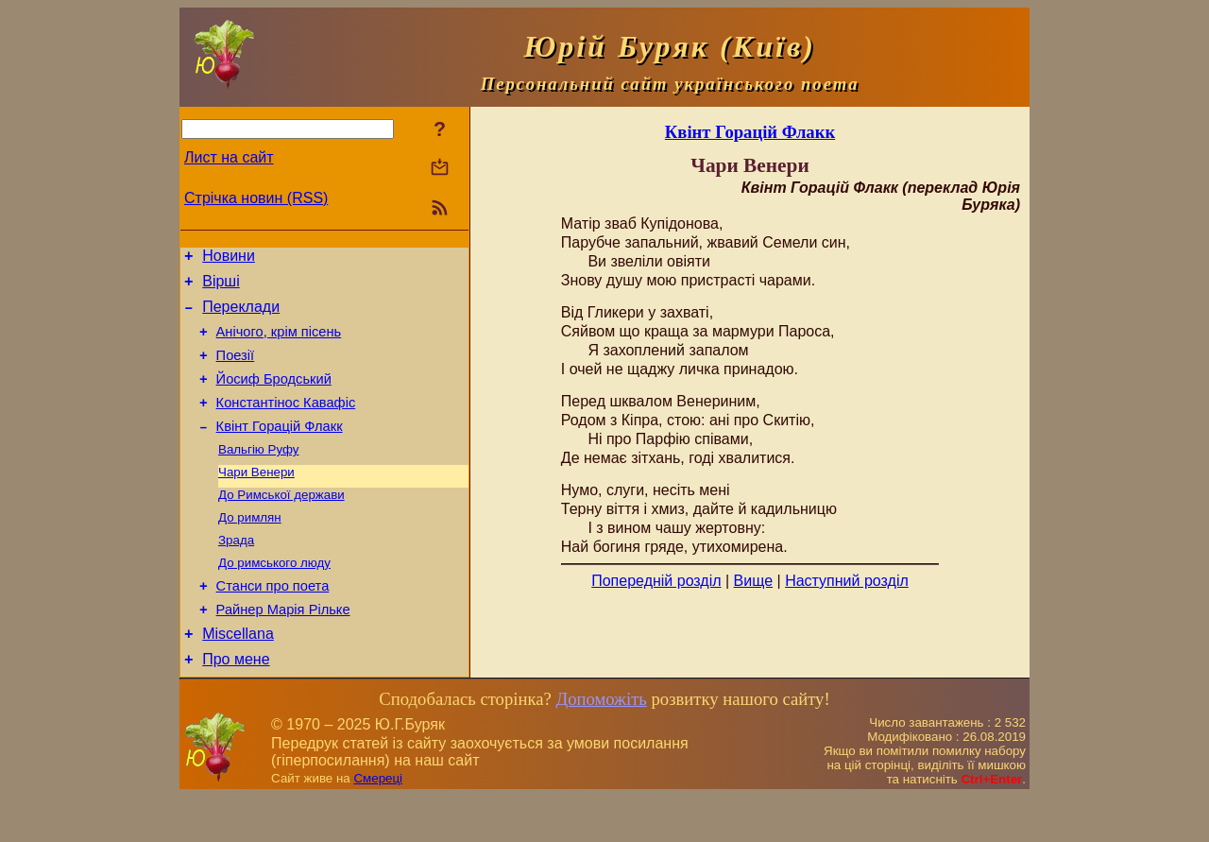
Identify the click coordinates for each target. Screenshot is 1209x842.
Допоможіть (600, 744)
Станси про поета (273, 622)
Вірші (221, 287)
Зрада (236, 572)
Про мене (235, 704)
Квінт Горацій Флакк (279, 448)
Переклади (241, 315)
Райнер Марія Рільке (283, 649)
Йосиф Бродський (274, 396)
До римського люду (274, 597)
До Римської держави (281, 523)
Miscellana (238, 676)
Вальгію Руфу (258, 474)
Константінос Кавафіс (286, 422)
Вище (754, 581)
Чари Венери (256, 498)
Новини (228, 258)
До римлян (249, 548)
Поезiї (235, 369)
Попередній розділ (656, 581)
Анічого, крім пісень (279, 343)
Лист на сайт (229, 157)
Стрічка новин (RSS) (256, 198)
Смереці (377, 823)
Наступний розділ (847, 581)
